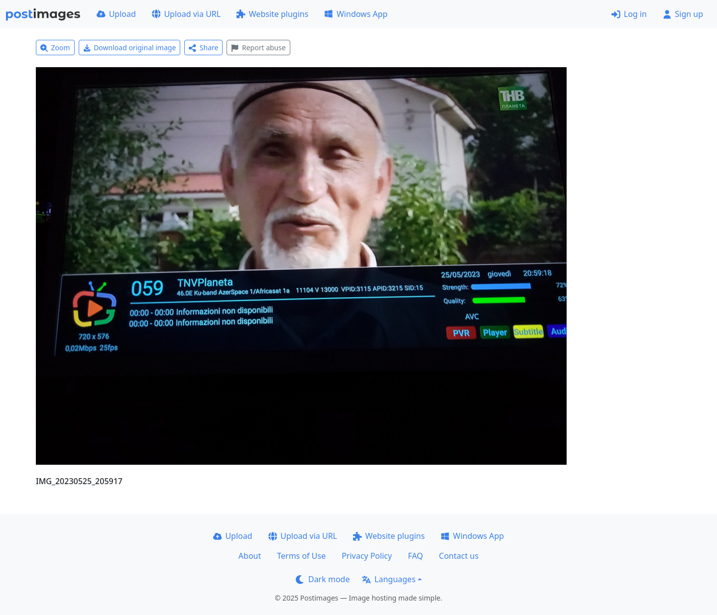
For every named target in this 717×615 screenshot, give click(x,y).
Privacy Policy (367, 555)
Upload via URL (186, 13)
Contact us (459, 555)
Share (203, 47)
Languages (388, 579)
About (250, 555)
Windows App (355, 13)
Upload (116, 13)
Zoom (55, 47)
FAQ (415, 555)
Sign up (683, 13)
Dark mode (323, 579)
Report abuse (258, 47)
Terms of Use (301, 555)
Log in (629, 13)
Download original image (129, 47)
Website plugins (272, 13)
